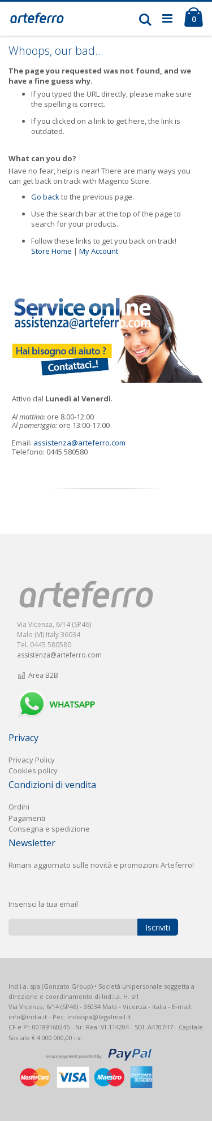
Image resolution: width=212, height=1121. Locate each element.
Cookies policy (33, 770)
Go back (45, 197)
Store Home (51, 251)
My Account (98, 251)
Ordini (18, 807)
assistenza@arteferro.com (79, 443)
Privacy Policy (31, 760)
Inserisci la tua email (43, 904)
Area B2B (37, 675)
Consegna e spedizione (49, 829)
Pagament (26, 818)
